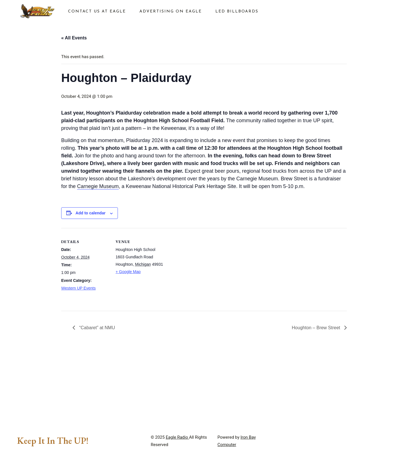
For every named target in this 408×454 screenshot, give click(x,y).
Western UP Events (78, 288)
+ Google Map (128, 271)
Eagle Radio (177, 437)
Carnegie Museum (98, 186)
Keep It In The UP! (52, 441)
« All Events (74, 37)
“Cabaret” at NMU (96, 327)
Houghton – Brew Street (316, 327)
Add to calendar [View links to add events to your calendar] (91, 213)
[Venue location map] (200, 267)
